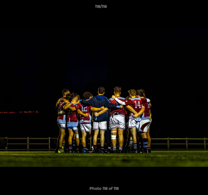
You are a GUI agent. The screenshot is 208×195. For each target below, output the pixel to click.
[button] (188, 7)
